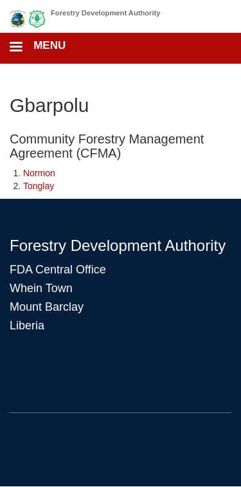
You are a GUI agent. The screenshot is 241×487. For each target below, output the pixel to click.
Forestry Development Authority (106, 13)
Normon (39, 173)
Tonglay (38, 186)
